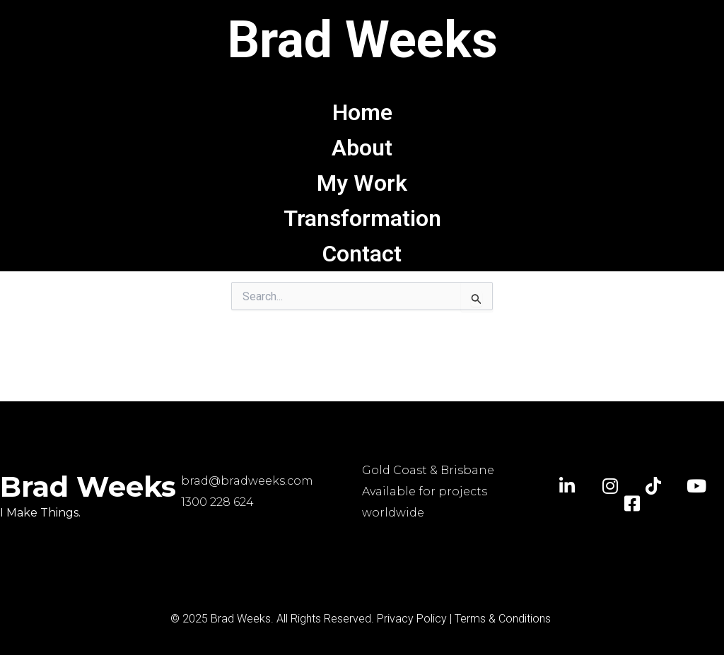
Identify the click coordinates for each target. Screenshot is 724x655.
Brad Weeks (362, 40)
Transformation (362, 218)
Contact (362, 253)
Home (362, 112)
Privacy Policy (412, 618)
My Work (362, 183)
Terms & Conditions (503, 618)
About (362, 147)
